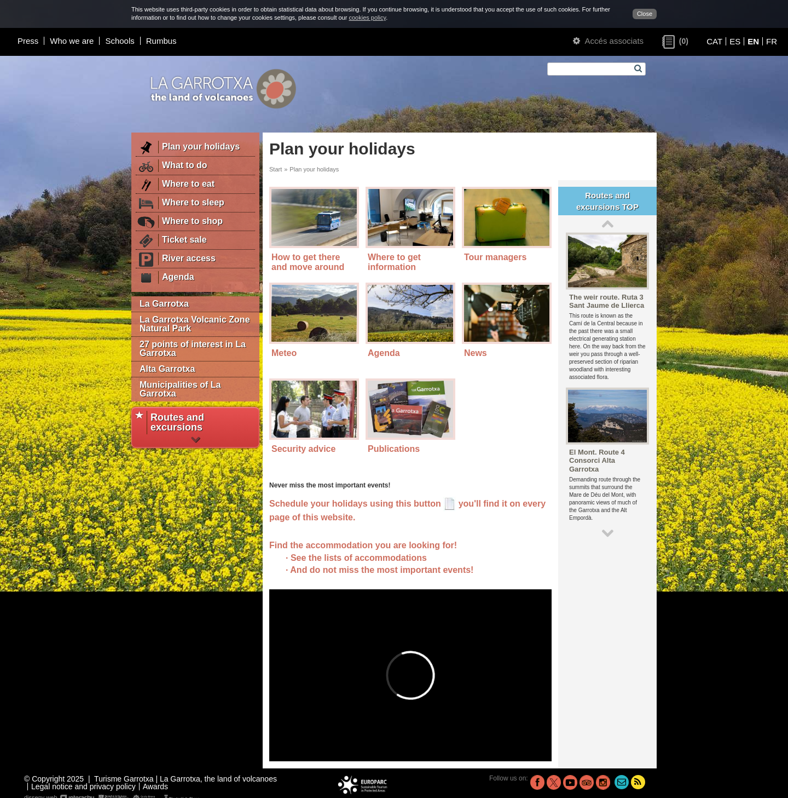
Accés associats (608, 40)
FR (771, 41)
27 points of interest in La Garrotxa (193, 349)
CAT (714, 41)
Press (28, 40)
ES (734, 41)
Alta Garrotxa (167, 369)
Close (644, 13)
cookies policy (367, 17)
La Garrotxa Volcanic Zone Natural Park (195, 324)
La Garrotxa (164, 303)
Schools (119, 40)
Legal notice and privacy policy (83, 786)
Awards (155, 786)
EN (753, 41)
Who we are (72, 40)
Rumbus (161, 40)
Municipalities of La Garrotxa (180, 389)
